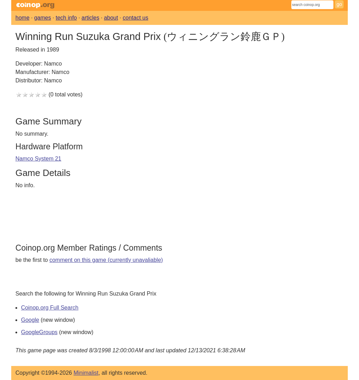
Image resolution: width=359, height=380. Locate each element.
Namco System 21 (38, 159)
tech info (66, 18)
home (22, 18)
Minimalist (86, 373)
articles (91, 18)
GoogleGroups (39, 332)
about (111, 18)
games (42, 18)
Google (30, 320)
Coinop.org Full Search (50, 308)
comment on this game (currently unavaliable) (106, 260)
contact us (135, 18)
